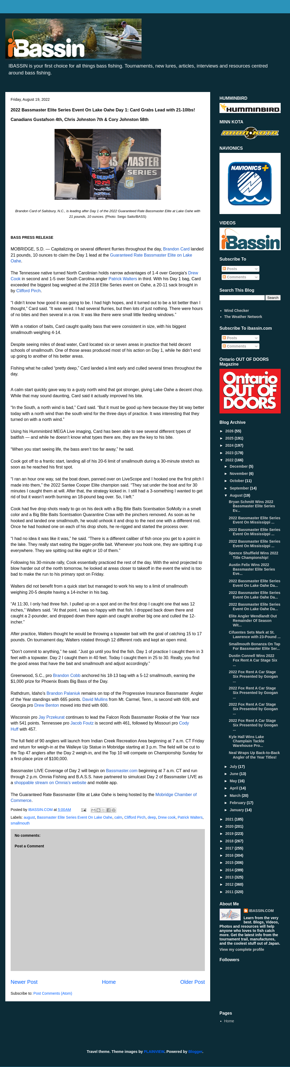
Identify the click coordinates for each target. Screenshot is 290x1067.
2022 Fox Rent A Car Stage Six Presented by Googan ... (253, 676)
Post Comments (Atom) (53, 993)
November (239, 473)
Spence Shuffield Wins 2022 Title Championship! (253, 555)
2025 (230, 438)
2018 (230, 841)
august (29, 817)
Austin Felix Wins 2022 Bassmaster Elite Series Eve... (252, 569)
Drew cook (167, 817)
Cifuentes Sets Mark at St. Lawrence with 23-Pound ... (255, 634)
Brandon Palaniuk (63, 693)
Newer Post (24, 982)
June (234, 774)
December (239, 466)
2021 (230, 819)
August (236, 495)
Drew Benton (46, 705)
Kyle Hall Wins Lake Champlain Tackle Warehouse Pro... (246, 741)
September (240, 488)
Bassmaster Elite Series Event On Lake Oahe (74, 817)
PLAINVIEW (154, 1051)
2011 (230, 892)
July (234, 766)
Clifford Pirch (28, 290)
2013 (230, 877)
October (237, 481)
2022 (230, 460)
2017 (230, 848)
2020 (230, 826)
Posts (230, 269)
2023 (230, 453)
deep (152, 817)
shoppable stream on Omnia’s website (50, 782)
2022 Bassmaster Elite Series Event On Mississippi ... (254, 520)
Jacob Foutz (82, 723)
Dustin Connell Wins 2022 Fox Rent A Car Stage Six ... (253, 660)
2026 (230, 431)
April (234, 788)
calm (118, 817)
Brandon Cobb (66, 675)
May (234, 781)
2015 (230, 862)
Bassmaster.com (121, 770)
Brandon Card (176, 249)
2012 (230, 884)
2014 (230, 870)
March (236, 795)
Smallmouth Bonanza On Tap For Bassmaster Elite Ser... (254, 646)
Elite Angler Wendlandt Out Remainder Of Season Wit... (253, 620)
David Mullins (95, 699)
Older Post (192, 982)
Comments (234, 277)
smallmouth (20, 823)
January (237, 810)
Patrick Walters (123, 279)
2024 (230, 445)
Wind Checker (236, 310)
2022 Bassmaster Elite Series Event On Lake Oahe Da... (254, 583)
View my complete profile (241, 949)
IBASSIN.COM (41, 809)
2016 (230, 855)
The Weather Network (243, 317)
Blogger (195, 1051)
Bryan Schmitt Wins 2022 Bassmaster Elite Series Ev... (252, 506)
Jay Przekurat (52, 717)
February (238, 803)
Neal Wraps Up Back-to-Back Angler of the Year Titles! (254, 755)
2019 (230, 833)
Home (109, 982)
